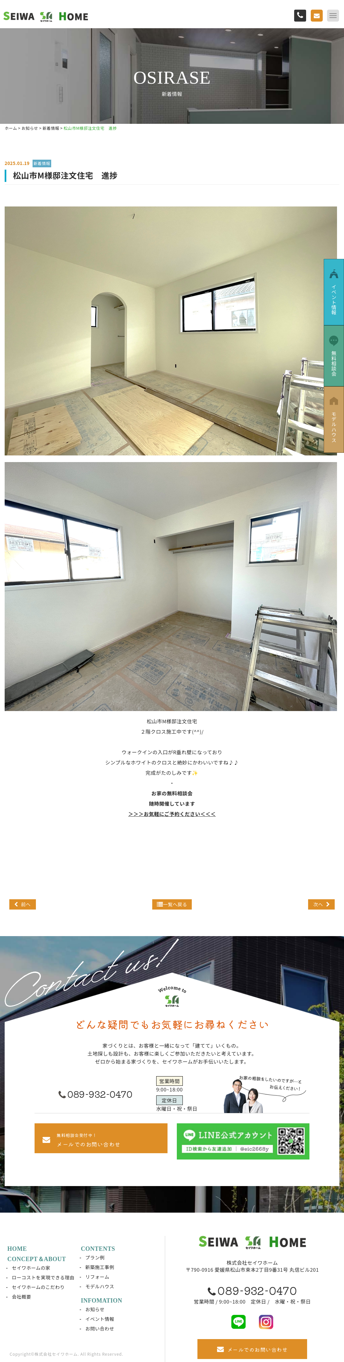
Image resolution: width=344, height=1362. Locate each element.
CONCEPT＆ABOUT (36, 1259)
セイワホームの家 (31, 1267)
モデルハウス (99, 1286)
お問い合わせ (99, 1328)
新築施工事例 (99, 1267)
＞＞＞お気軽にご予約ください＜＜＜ (172, 813)
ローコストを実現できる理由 (43, 1277)
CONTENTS (98, 1249)
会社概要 (21, 1296)
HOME (17, 1249)
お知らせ (95, 1309)
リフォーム (97, 1276)
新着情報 (42, 163)
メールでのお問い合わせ (252, 1349)
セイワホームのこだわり (38, 1287)
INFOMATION (101, 1301)
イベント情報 (99, 1319)
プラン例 (95, 1257)
